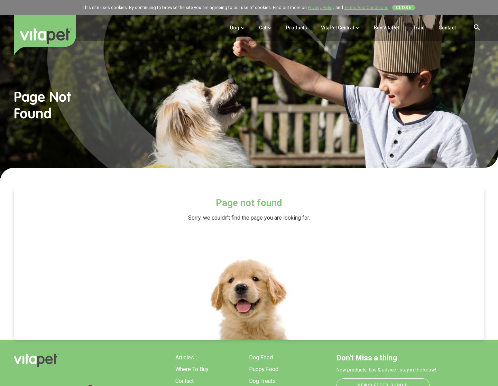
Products (296, 27)
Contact (447, 27)
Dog (237, 27)
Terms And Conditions (366, 7)
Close (404, 7)
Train (419, 27)
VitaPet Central (340, 27)
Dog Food (261, 357)
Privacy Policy (321, 7)
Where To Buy (192, 369)
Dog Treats (262, 381)
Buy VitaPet (386, 27)
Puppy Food (263, 369)
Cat (265, 27)
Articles (184, 357)
